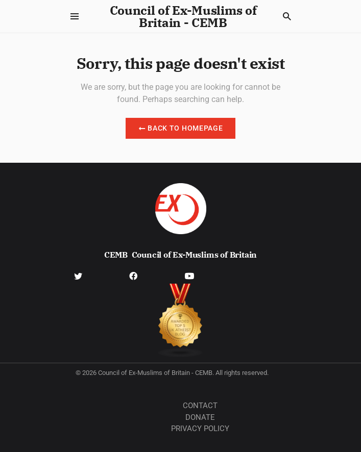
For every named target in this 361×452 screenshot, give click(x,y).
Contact (200, 405)
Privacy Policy (200, 428)
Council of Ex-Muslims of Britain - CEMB (183, 16)
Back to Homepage (180, 128)
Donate (200, 417)
